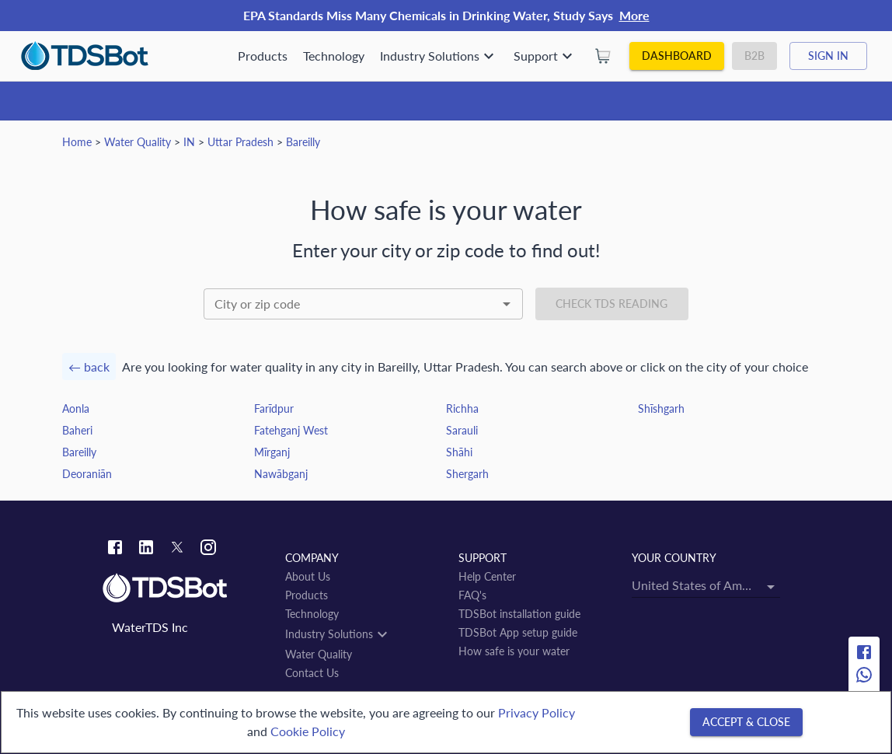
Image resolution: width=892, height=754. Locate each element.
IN (189, 141)
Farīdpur (274, 408)
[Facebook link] (115, 549)
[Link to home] (186, 588)
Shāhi (459, 452)
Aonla (75, 408)
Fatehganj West (291, 430)
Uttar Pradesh (240, 141)
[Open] (506, 304)
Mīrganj (272, 452)
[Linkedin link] (146, 549)
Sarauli (462, 430)
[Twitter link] (177, 549)
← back (89, 366)
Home (77, 141)
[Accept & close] (746, 722)
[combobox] (363, 303)
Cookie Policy (307, 731)
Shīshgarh (661, 408)
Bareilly (303, 141)
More (634, 15)
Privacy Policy (536, 712)
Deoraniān (87, 473)
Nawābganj (281, 473)
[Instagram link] (208, 549)
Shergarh (467, 473)
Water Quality (137, 141)
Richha (462, 408)
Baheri (77, 430)
